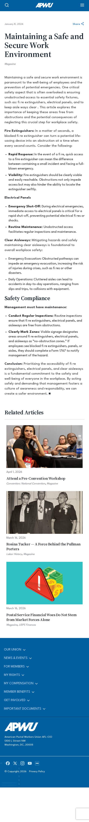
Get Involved (14, 700)
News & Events (15, 658)
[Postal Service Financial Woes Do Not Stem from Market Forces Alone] (45, 594)
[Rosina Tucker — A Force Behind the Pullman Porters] (45, 523)
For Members (14, 666)
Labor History (14, 554)
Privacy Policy (37, 771)
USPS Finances (27, 625)
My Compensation (18, 683)
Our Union (12, 649)
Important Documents (22, 708)
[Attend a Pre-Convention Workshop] (45, 455)
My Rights (12, 675)
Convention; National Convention (25, 483)
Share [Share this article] (78, 24)
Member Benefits (17, 691)
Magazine (10, 64)
